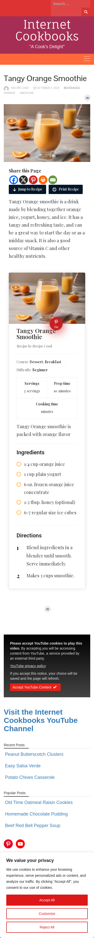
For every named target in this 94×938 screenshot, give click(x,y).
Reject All (47, 927)
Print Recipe (65, 189)
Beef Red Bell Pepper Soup (32, 825)
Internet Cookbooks (47, 30)
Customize (47, 914)
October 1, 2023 (48, 87)
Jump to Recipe (27, 189)
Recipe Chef (20, 87)
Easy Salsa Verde (23, 765)
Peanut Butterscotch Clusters (34, 754)
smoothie (27, 92)
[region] (47, 895)
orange (9, 92)
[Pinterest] (33, 179)
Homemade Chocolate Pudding (36, 814)
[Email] (52, 179)
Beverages (72, 87)
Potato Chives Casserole (30, 777)
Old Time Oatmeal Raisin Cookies (39, 802)
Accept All (47, 900)
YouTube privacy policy (28, 666)
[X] (23, 179)
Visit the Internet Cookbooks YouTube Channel (41, 720)
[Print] (43, 179)
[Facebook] (13, 179)
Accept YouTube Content (35, 687)
